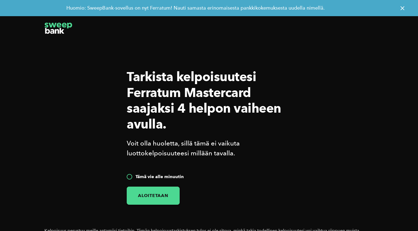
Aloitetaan (153, 195)
